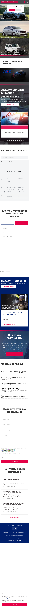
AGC (8, 525)
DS (18, 196)
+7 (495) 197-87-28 (10, 498)
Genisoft (18, 540)
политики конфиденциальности (19, 457)
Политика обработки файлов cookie (14, 535)
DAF (8, 194)
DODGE (9, 196)
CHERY (20, 185)
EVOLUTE (10, 198)
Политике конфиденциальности (14, 598)
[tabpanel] (14, 310)
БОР (13, 525)
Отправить (14, 461)
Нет (18, 10)
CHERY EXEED (11, 187)
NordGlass (19, 525)
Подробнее (26, 18)
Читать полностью (8, 324)
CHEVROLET (21, 187)
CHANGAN (10, 185)
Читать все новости (8, 286)
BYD (19, 181)
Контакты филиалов (14, 354)
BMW (9, 181)
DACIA (9, 192)
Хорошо (14, 604)
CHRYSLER (10, 189)
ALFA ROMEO (11, 171)
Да (11, 10)
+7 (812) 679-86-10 (10, 512)
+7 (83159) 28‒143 (10, 487)
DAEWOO (21, 192)
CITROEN (20, 189)
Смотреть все (10, 104)
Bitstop (21, 223)
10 (23, 140)
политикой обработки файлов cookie (10, 594)
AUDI (19, 171)
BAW (8, 178)
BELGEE (20, 178)
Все (7, 223)
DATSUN (20, 194)
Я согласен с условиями (13, 457)
